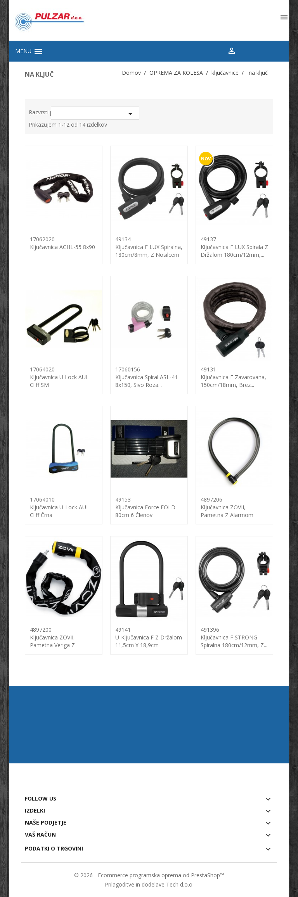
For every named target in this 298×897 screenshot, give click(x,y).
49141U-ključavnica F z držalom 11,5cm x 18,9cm (148, 637)
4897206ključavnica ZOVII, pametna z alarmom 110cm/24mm (227, 511)
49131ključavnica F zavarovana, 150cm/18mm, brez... (233, 377)
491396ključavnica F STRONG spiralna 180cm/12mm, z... (234, 637)
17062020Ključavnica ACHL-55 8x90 (62, 243)
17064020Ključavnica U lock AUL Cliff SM (59, 377)
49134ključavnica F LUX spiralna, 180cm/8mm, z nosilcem (148, 246)
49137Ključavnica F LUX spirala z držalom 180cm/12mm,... (234, 246)
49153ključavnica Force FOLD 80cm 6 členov (145, 507)
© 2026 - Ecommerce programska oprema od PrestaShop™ (149, 875)
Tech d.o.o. (180, 884)
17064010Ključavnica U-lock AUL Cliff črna (59, 507)
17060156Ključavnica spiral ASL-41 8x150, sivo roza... (146, 377)
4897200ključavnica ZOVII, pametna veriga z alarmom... (52, 641)
